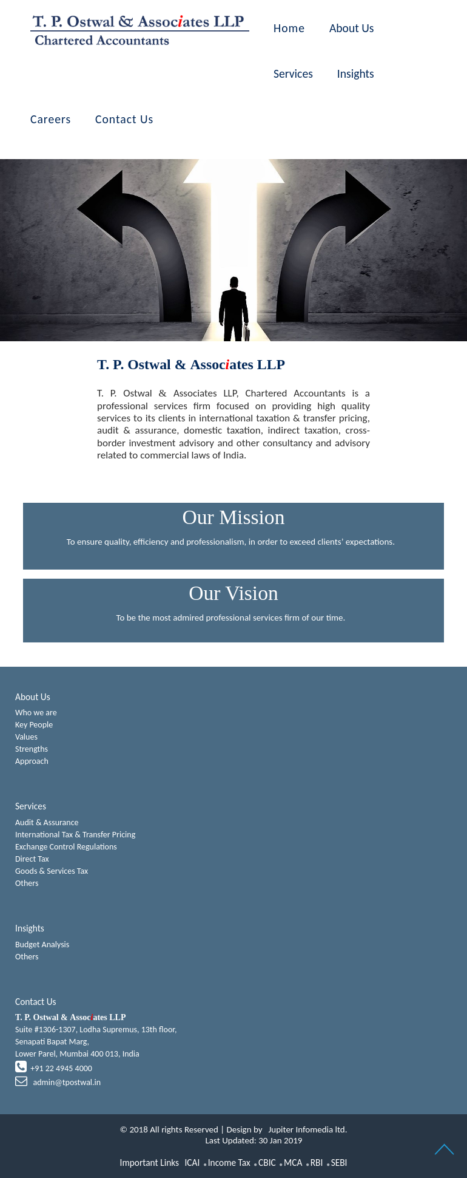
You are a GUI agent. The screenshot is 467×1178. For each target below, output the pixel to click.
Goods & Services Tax (51, 871)
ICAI (192, 1162)
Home (289, 28)
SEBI (339, 1162)
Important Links (150, 1162)
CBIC (267, 1162)
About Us (351, 28)
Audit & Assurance (47, 822)
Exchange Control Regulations (66, 847)
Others (26, 883)
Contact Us (124, 119)
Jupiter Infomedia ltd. (308, 1129)
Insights (355, 73)
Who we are (36, 712)
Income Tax (229, 1162)
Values (26, 737)
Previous (77, 230)
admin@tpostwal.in (66, 1082)
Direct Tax (32, 859)
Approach (32, 761)
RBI (317, 1162)
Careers (50, 119)
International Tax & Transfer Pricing (75, 834)
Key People (34, 725)
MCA (293, 1162)
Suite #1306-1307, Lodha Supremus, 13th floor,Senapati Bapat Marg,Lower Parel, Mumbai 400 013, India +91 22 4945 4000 (95, 1050)
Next (389, 230)
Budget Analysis (42, 944)
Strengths (31, 749)
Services (293, 73)
